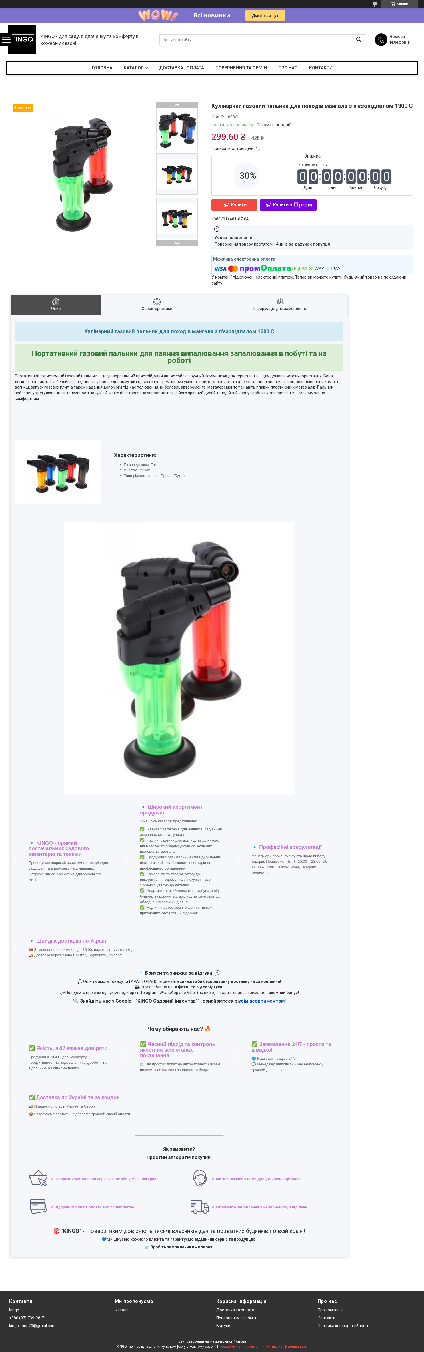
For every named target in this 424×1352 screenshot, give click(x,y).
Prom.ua (239, 1341)
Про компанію (331, 1310)
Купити (239, 205)
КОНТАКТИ (321, 68)
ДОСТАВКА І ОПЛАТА (181, 68)
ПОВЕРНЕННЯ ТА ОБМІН (241, 68)
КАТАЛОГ (133, 68)
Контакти (326, 1318)
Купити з (292, 205)
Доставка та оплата (235, 1310)
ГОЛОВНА (102, 68)
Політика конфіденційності (343, 1325)
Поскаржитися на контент (240, 1347)
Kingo (14, 1310)
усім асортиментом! (262, 1001)
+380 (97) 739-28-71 (27, 1318)
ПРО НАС (288, 68)
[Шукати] (359, 40)
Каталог (122, 1310)
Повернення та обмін (236, 1318)
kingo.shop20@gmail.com (32, 1325)
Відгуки (223, 1325)
